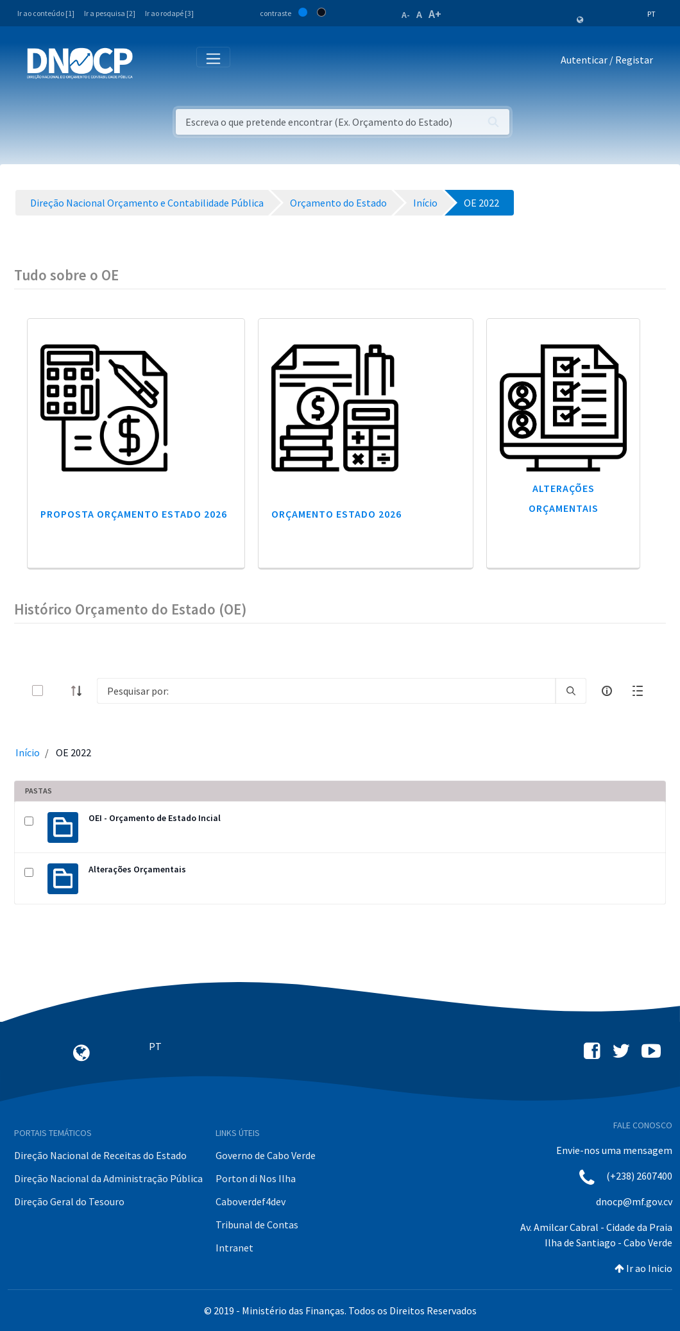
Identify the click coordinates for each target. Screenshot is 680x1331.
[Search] (326, 691)
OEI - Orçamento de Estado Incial (155, 818)
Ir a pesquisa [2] (109, 13)
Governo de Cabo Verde (266, 1155)
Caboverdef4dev (250, 1201)
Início (27, 752)
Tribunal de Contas (257, 1224)
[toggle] (58, 690)
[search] (571, 690)
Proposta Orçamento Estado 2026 (133, 513)
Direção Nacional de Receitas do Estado (100, 1155)
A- (406, 15)
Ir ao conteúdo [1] (45, 13)
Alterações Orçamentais (137, 869)
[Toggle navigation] (150, 62)
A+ (435, 13)
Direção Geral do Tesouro (69, 1201)
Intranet (234, 1247)
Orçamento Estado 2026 (336, 513)
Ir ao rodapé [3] (169, 13)
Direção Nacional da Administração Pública (108, 1178)
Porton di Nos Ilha (256, 1178)
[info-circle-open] (607, 691)
